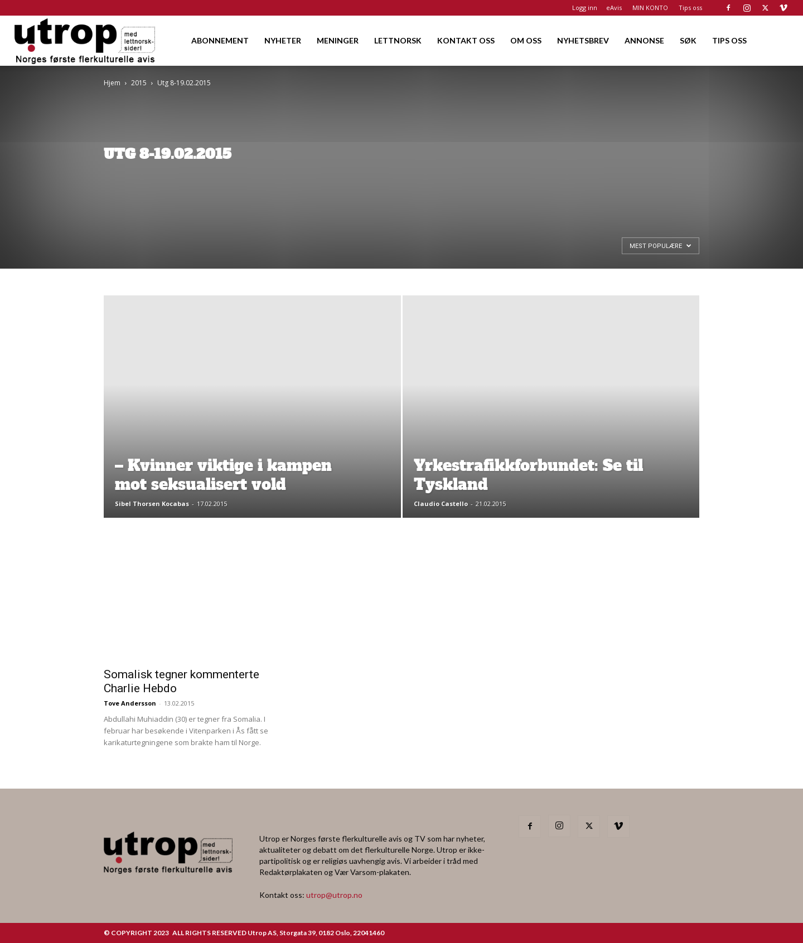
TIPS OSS (729, 40)
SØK (688, 40)
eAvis (614, 7)
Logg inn (584, 7)
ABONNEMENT (220, 40)
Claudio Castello (441, 503)
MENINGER (338, 40)
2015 (139, 83)
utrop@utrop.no (334, 895)
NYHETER (282, 40)
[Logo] (85, 40)
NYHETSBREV (583, 40)
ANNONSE (644, 40)
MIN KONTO (650, 7)
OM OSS (525, 40)
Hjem (112, 83)
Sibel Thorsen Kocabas (152, 503)
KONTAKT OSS (466, 40)
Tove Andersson (130, 703)
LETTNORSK (398, 40)
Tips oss (690, 7)
